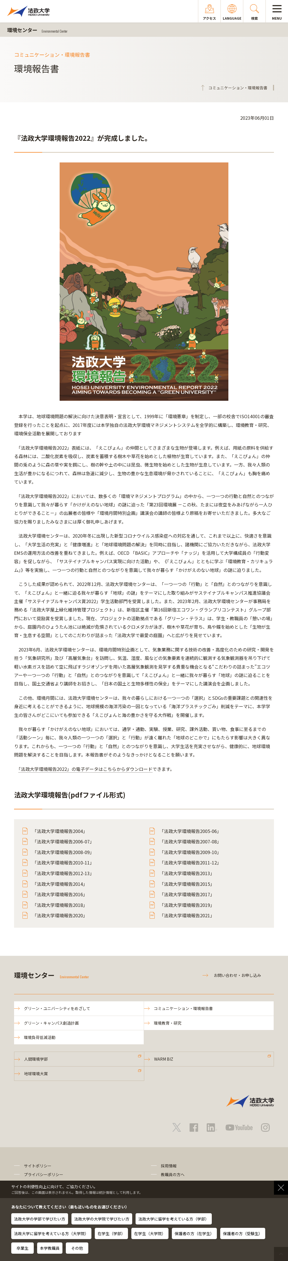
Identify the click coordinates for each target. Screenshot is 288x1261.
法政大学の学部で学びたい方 (39, 1219)
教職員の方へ (172, 1174)
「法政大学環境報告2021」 (187, 915)
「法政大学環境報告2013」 (187, 873)
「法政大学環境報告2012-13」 (63, 873)
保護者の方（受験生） (242, 1233)
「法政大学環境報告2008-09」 (63, 852)
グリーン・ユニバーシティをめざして (57, 1008)
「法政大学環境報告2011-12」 (190, 862)
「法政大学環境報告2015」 (187, 883)
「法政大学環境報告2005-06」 (190, 831)
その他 (77, 1248)
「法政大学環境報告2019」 (187, 905)
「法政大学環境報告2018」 (59, 905)
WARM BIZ (163, 1059)
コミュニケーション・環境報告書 (183, 1008)
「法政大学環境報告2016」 (59, 894)
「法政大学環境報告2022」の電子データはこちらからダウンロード (85, 769)
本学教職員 (50, 1248)
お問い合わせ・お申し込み (237, 975)
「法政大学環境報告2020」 (59, 915)
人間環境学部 (36, 1059)
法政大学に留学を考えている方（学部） (173, 1219)
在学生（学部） (111, 1233)
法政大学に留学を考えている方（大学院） (51, 1233)
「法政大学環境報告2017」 (187, 894)
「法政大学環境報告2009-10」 (190, 852)
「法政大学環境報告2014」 (59, 883)
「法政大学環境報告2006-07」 (63, 841)
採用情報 (169, 1166)
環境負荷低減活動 (39, 1037)
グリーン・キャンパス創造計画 (51, 1023)
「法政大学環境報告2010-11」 (63, 862)
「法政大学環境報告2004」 (59, 831)
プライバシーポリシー (43, 1174)
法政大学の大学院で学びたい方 (101, 1219)
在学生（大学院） (150, 1233)
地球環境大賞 (36, 1073)
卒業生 (22, 1248)
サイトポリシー (37, 1166)
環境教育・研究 (167, 1023)
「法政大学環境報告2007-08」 (190, 841)
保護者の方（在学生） (194, 1233)
